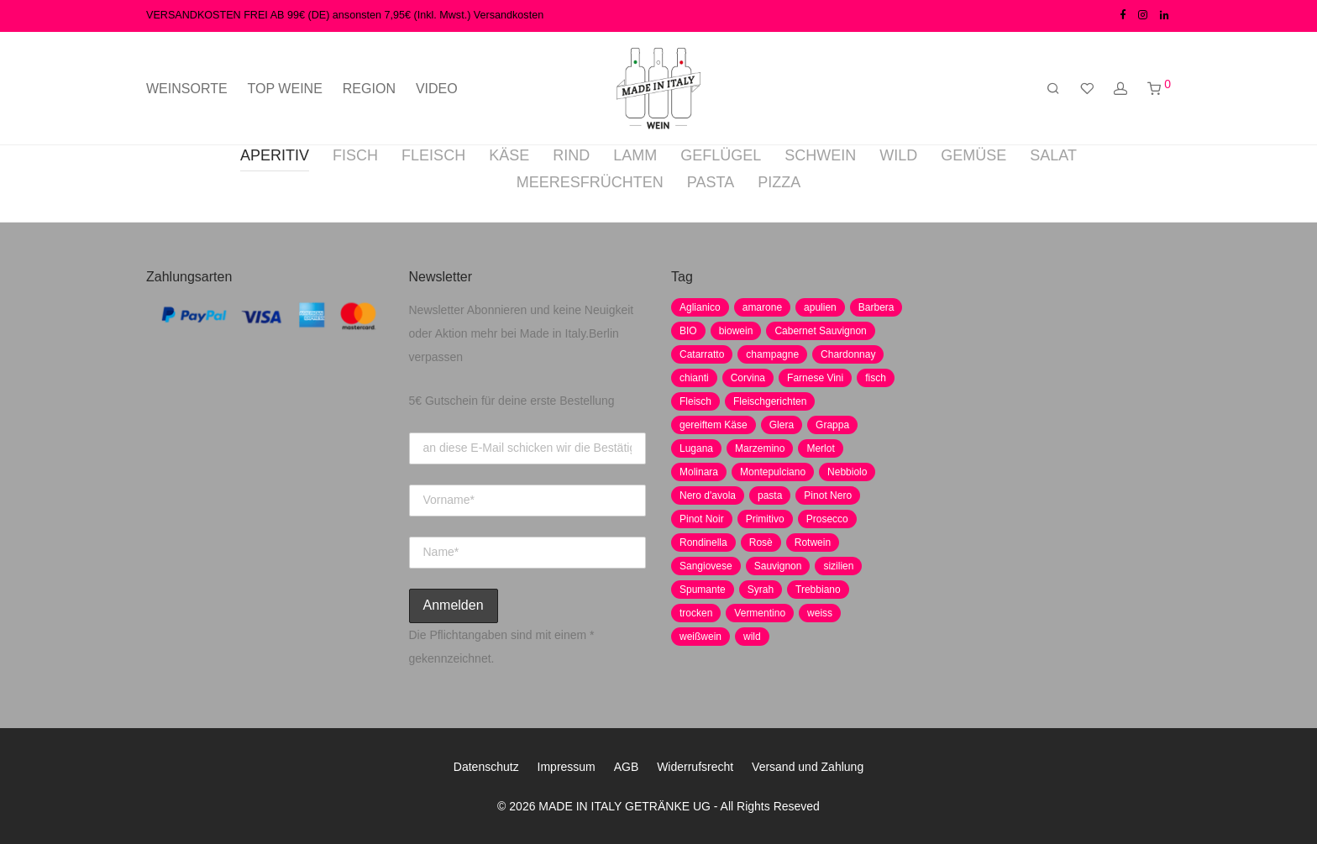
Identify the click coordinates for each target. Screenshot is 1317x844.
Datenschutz (486, 766)
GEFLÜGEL (720, 155)
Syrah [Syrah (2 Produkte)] (761, 589)
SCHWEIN (820, 155)
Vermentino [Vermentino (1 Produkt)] (759, 613)
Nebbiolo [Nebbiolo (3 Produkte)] (847, 472)
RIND (571, 155)
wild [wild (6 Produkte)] (752, 636)
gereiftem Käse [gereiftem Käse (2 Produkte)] (713, 425)
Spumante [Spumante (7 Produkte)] (702, 589)
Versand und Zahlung (807, 766)
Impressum (567, 766)
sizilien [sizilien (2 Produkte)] (838, 566)
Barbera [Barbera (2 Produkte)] (876, 307)
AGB (626, 766)
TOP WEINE (285, 88)
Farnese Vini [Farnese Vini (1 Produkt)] (815, 378)
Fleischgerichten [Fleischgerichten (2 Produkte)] (769, 401)
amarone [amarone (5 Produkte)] (762, 307)
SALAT (1053, 155)
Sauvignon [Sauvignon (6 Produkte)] (778, 566)
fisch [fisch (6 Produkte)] (875, 378)
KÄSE (509, 155)
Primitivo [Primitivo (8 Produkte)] (765, 519)
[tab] (274, 158)
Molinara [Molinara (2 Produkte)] (698, 472)
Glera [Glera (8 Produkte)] (781, 425)
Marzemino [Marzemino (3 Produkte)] (759, 448)
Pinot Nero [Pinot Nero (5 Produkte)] (828, 495)
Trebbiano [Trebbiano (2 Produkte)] (818, 589)
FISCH (355, 155)
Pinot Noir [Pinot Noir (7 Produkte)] (701, 519)
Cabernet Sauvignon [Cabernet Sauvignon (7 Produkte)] (820, 331)
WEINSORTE (187, 88)
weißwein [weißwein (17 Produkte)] (700, 636)
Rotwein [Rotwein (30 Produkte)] (813, 542)
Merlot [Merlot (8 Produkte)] (820, 448)
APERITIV (274, 155)
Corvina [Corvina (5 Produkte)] (748, 378)
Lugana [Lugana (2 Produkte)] (696, 448)
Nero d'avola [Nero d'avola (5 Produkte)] (707, 495)
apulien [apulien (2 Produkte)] (820, 307)
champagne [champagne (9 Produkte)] (772, 354)
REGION (369, 88)
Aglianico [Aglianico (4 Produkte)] (700, 307)
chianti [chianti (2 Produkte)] (694, 378)
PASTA (710, 182)
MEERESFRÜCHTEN (590, 182)
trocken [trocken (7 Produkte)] (695, 613)
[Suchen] (1053, 89)
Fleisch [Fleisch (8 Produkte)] (695, 401)
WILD (898, 155)
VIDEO (437, 88)
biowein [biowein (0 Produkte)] (736, 331)
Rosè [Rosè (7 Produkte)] (761, 542)
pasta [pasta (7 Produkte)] (770, 495)
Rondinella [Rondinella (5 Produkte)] (703, 542)
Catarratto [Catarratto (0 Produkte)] (701, 354)
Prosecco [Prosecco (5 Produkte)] (827, 519)
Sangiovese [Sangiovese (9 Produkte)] (705, 566)
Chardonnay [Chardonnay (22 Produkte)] (848, 354)
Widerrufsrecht (695, 766)
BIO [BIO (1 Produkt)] (688, 331)
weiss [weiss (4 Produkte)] (819, 613)
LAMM (635, 155)
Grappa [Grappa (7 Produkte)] (832, 425)
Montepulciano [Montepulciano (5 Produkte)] (772, 472)
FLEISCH (433, 155)
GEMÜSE (973, 155)
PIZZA (779, 182)
